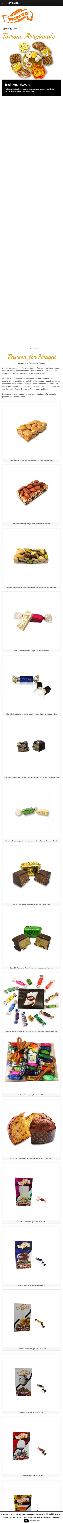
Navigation (13, 3)
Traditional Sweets (17, 84)
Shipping (7, 1449)
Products (7, 1435)
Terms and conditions (11, 1454)
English (13, 28)
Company (7, 1432)
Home (6, 1429)
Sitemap (7, 1459)
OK (26, 1521)
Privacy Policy (9, 1457)
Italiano (6, 28)
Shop (6, 1440)
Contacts (7, 1437)
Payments (7, 1451)
